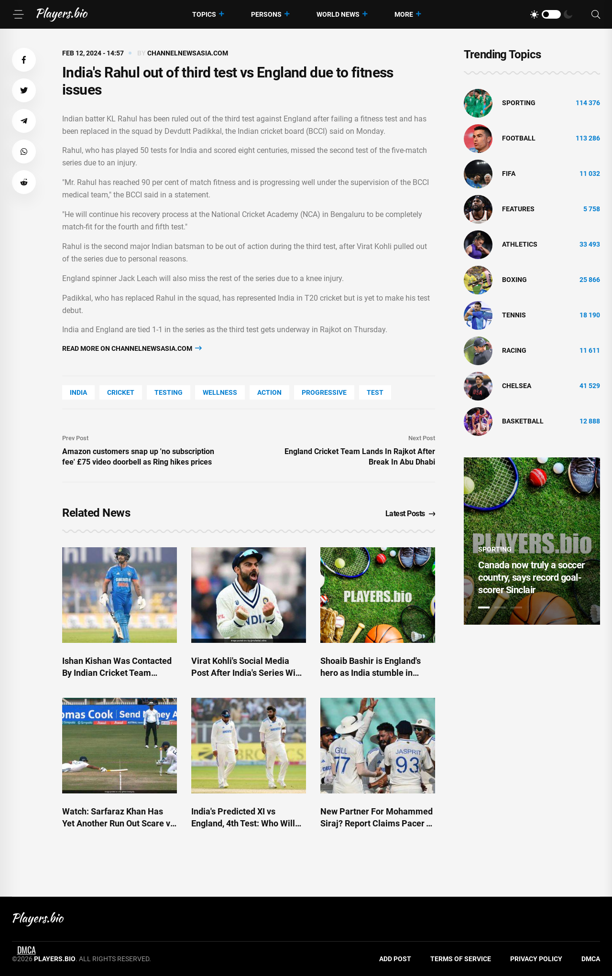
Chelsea (516, 386)
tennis (514, 315)
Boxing (514, 279)
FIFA (508, 173)
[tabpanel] (532, 541)
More (403, 14)
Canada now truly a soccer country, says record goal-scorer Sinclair (531, 577)
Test (375, 392)
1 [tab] (484, 607)
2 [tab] (500, 607)
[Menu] (18, 14)
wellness (220, 392)
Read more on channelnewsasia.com (132, 348)
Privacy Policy (536, 959)
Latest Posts (410, 513)
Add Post (395, 959)
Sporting (519, 103)
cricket (120, 392)
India (78, 392)
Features (518, 209)
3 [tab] (516, 607)
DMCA (590, 959)
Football (519, 138)
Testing (168, 392)
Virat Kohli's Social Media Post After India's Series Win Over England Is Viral (245, 673)
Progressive (324, 392)
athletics (519, 244)
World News (338, 14)
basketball (523, 421)
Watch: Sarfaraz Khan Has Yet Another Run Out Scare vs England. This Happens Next (118, 823)
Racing (514, 350)
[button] (24, 60)
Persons (266, 14)
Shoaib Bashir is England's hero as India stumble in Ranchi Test (370, 673)
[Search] (595, 14)
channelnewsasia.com (187, 53)
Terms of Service (460, 959)
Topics (204, 14)
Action (269, 392)
